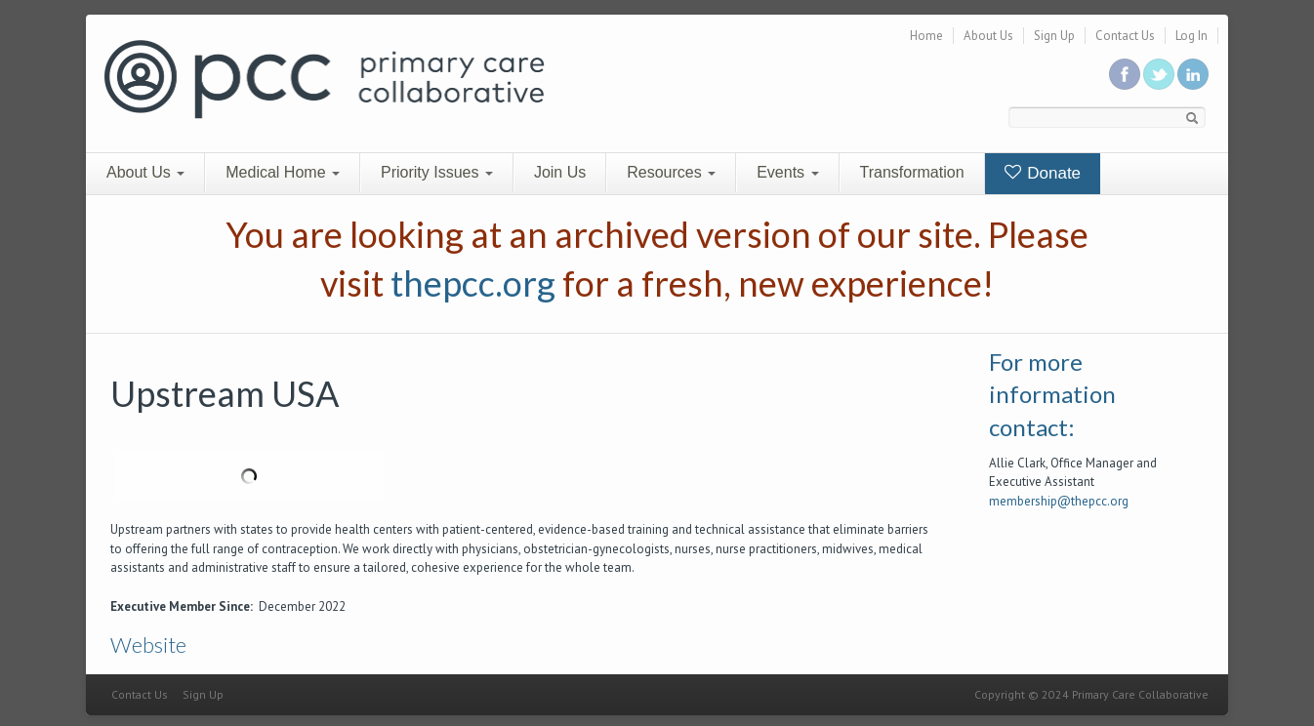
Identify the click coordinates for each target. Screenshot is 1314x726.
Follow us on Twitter (1158, 74)
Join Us (560, 172)
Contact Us (1125, 35)
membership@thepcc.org (1059, 501)
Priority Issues (437, 172)
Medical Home (283, 172)
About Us (988, 35)
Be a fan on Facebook (1124, 74)
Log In (1191, 35)
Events (787, 172)
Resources (671, 172)
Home (926, 35)
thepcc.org (472, 283)
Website (148, 644)
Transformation (912, 172)
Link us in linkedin (1193, 74)
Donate (1043, 173)
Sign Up (1054, 35)
